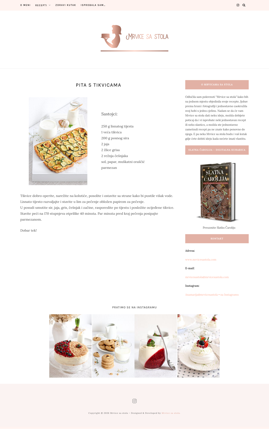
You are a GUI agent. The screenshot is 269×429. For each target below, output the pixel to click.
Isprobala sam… (93, 5)
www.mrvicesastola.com (200, 259)
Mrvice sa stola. (171, 413)
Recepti (41, 5)
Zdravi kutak (65, 5)
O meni (25, 5)
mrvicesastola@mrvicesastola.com (207, 277)
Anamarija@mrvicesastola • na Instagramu (212, 294)
